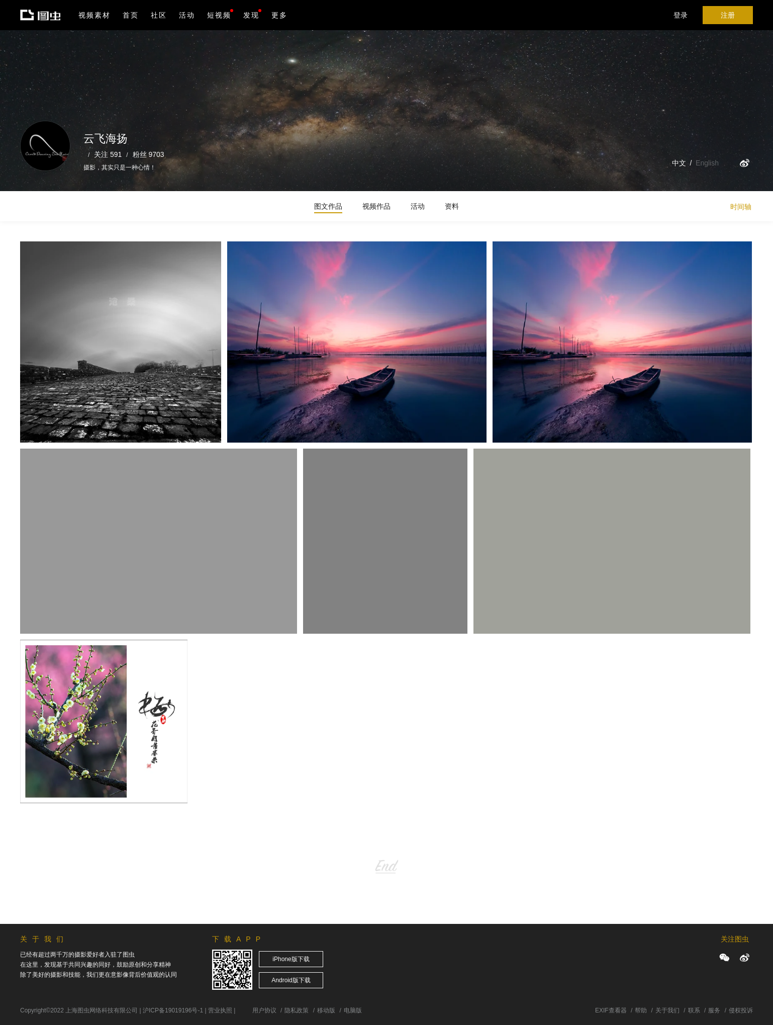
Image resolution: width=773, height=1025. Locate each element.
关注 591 (108, 154)
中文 (679, 163)
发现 (252, 14)
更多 (279, 15)
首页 (131, 15)
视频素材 (94, 15)
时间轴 (740, 207)
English (707, 163)
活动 (187, 15)
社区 (159, 15)
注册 (728, 15)
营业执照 (220, 1010)
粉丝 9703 (148, 154)
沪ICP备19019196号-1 (173, 1010)
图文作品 (328, 206)
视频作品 (376, 206)
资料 (452, 206)
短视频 (219, 15)
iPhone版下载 (290, 959)
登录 (680, 15)
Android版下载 (290, 980)
